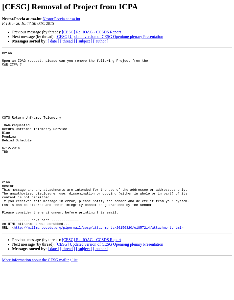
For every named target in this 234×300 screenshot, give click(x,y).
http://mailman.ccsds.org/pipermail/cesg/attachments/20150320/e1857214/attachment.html (97, 263)
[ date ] (53, 41)
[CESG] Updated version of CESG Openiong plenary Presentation (109, 36)
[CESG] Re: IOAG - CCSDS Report (91, 32)
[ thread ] (67, 41)
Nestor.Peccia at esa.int (61, 19)
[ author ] (100, 41)
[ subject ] (84, 41)
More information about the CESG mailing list (40, 295)
